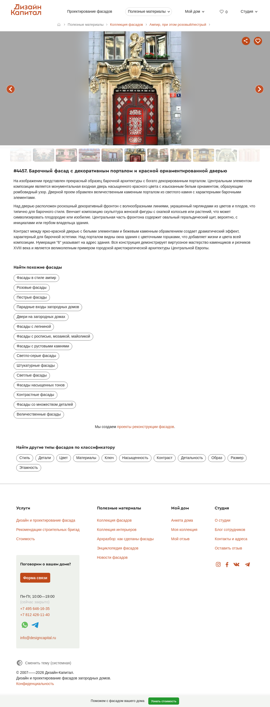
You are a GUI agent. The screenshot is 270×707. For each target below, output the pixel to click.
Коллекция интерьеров (117, 529)
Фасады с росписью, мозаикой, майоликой (53, 336)
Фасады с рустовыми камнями (43, 346)
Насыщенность (135, 458)
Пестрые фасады (32, 297)
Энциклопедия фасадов (117, 548)
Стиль (24, 458)
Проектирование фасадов (89, 11)
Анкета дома (182, 520)
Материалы (86, 458)
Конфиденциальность (35, 684)
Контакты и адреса (231, 539)
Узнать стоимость (163, 701)
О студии (222, 520)
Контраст (164, 458)
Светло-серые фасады (36, 356)
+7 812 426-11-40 (35, 615)
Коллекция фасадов (114, 520)
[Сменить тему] (43, 663)
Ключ (109, 458)
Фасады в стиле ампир (36, 278)
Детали (45, 458)
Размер (237, 458)
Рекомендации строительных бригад (47, 529)
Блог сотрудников (230, 529)
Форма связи (35, 578)
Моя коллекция (184, 529)
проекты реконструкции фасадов (145, 427)
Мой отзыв (180, 539)
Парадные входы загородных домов (48, 307)
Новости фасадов (112, 557)
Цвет (64, 458)
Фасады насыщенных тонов (41, 385)
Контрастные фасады (35, 394)
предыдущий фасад (10, 89)
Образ (216, 458)
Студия (247, 11)
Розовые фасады (32, 287)
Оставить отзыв (228, 548)
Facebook (227, 564)
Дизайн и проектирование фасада (45, 520)
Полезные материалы (147, 11)
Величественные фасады (39, 414)
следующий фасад (259, 89)
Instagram (218, 564)
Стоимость (25, 539)
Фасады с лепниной (34, 326)
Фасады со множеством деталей (45, 404)
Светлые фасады (32, 375)
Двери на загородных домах (41, 317)
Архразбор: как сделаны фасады (125, 539)
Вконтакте (236, 564)
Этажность (28, 467)
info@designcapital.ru (38, 638)
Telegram (247, 564)
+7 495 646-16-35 (35, 609)
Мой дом (192, 11)
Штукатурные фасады (36, 365)
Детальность (192, 458)
